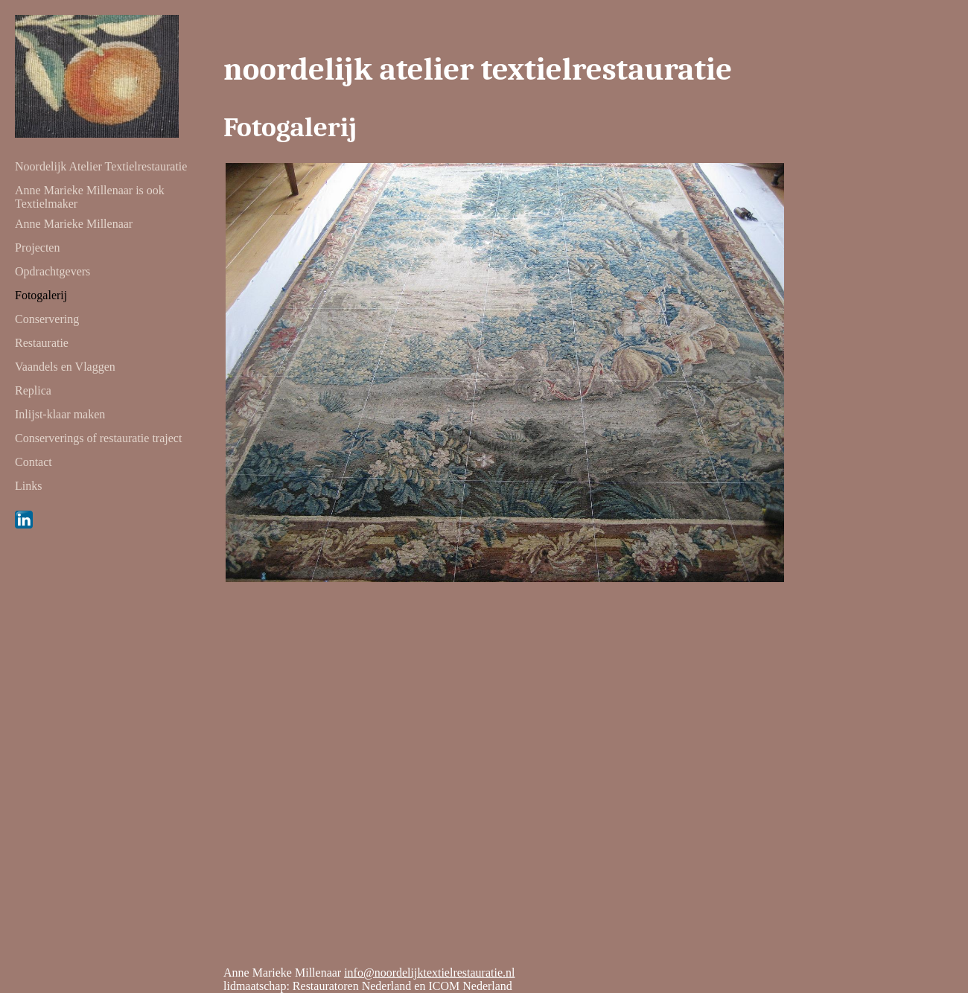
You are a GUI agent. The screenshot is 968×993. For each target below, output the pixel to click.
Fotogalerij (41, 295)
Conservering (47, 319)
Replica (33, 390)
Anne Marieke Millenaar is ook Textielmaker (90, 193)
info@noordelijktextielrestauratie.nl (429, 972)
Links (28, 485)
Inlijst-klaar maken (60, 414)
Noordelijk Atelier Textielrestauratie (101, 166)
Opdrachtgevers (52, 271)
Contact (33, 462)
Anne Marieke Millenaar (74, 223)
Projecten (37, 247)
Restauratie (42, 342)
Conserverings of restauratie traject (98, 438)
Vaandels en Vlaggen (65, 366)
